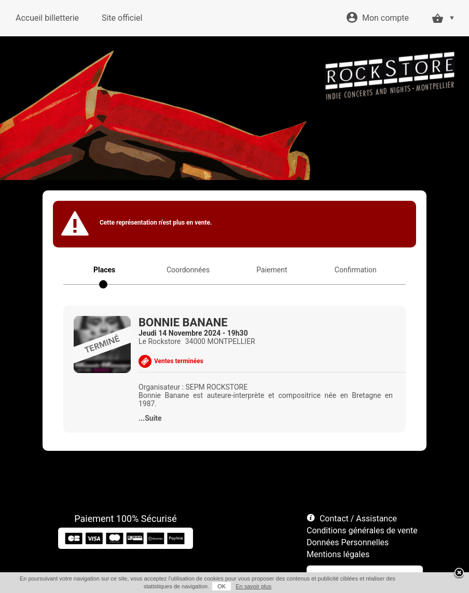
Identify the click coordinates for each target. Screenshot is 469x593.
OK (221, 586)
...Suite (150, 418)
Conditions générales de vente (362, 530)
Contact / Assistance (358, 518)
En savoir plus (253, 586)
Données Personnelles (348, 542)
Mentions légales (338, 554)
